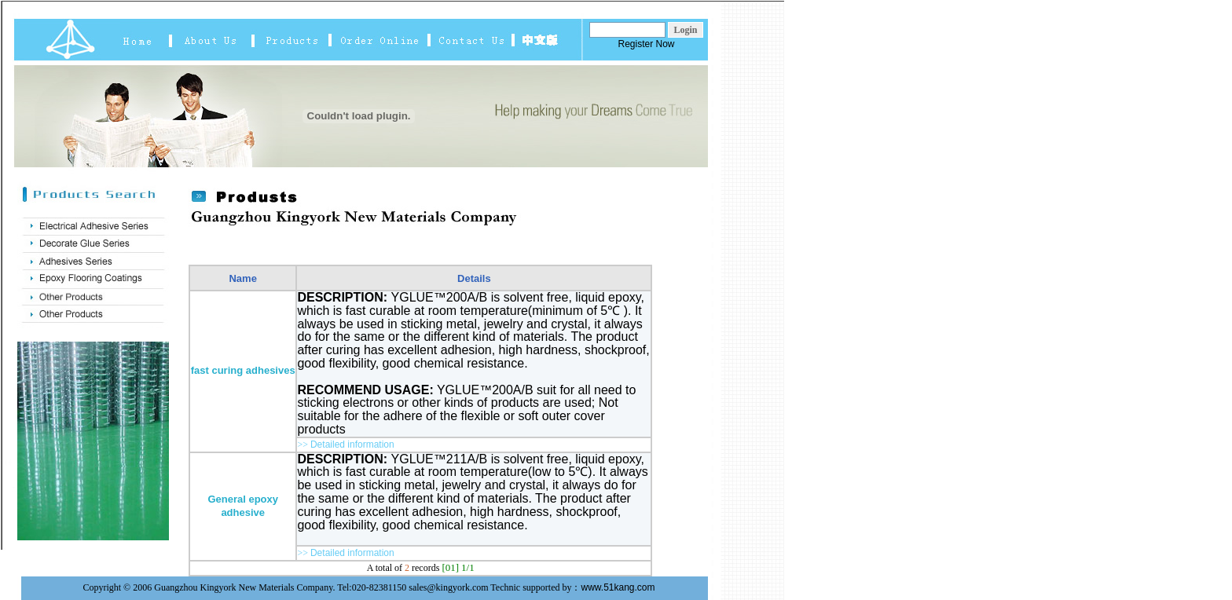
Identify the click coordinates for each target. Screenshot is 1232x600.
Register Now (646, 43)
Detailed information (352, 444)
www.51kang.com (618, 587)
